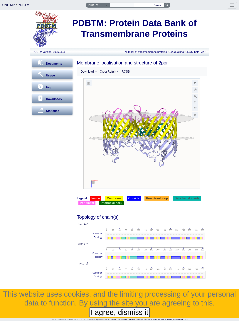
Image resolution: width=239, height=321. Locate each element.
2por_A (83, 224)
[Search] (122, 5)
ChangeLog (93, 319)
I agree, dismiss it (119, 312)
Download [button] (88, 71)
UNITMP (9, 5)
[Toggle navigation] (232, 5)
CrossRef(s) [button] (108, 71)
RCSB (126, 71)
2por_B (83, 244)
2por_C (83, 263)
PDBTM (23, 5)
